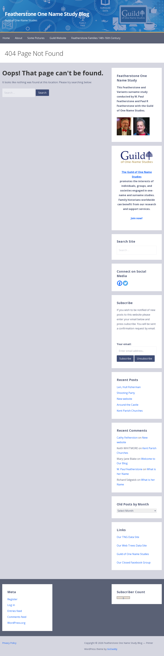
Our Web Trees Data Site (132, 545)
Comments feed (16, 617)
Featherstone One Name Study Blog (47, 13)
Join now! (137, 218)
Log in (11, 605)
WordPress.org (16, 623)
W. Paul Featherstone (129, 469)
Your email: (124, 344)
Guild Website (58, 38)
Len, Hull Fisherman (129, 387)
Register (12, 599)
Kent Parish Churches (130, 410)
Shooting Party (126, 393)
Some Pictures (36, 38)
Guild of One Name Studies (133, 554)
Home (6, 38)
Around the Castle (127, 404)
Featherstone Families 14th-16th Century (95, 38)
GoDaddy (112, 649)
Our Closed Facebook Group (134, 562)
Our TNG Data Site (128, 537)
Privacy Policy (9, 642)
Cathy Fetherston (127, 437)
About (18, 38)
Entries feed (14, 611)
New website (124, 399)
